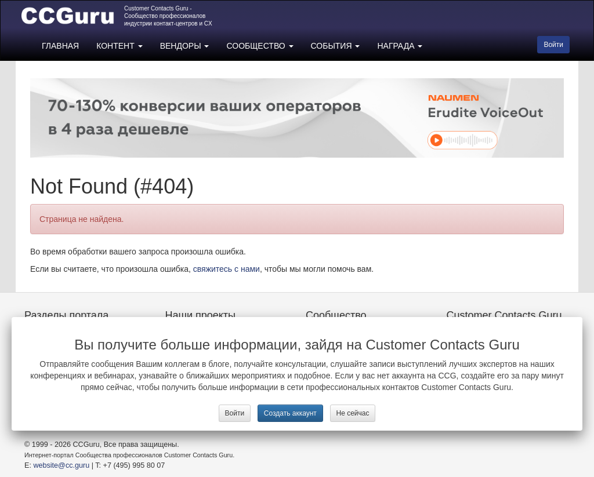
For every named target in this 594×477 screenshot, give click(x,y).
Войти (235, 413)
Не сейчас (353, 413)
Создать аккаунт (290, 413)
